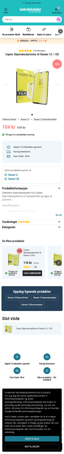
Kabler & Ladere (44, 31)
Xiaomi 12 (24, 119)
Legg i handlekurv (32, 273)
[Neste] (60, 31)
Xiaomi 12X (13, 178)
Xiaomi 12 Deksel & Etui (18, 297)
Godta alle (32, 438)
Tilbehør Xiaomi (9, 119)
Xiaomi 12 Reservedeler (32, 305)
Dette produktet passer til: (17, 170)
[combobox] (32, 19)
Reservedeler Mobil (11, 31)
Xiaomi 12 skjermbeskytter (45, 119)
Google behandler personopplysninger (23, 411)
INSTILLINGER (32, 446)
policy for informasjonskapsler (29, 408)
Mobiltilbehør (28, 31)
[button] (32, 188)
